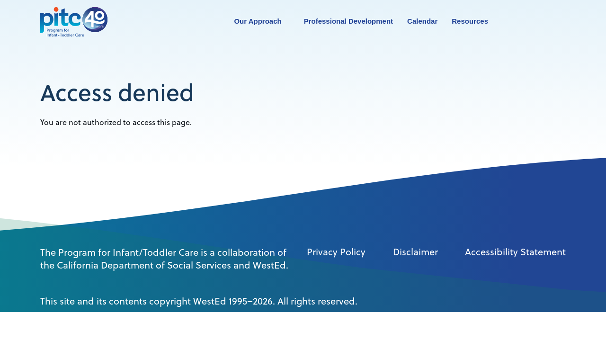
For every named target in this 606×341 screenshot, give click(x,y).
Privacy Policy (336, 252)
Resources (470, 21)
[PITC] (76, 21)
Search (516, 21)
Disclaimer (415, 252)
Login (559, 21)
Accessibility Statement (515, 252)
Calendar (422, 21)
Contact (538, 21)
